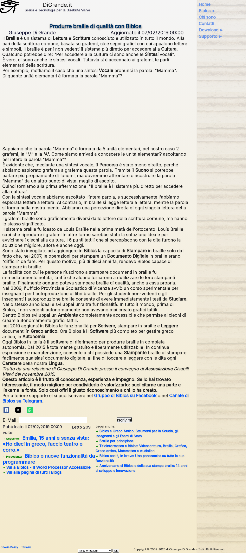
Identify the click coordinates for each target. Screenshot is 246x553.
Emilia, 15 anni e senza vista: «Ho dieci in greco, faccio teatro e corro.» (46, 444)
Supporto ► (211, 36)
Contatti (206, 23)
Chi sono (207, 17)
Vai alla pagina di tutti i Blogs (32, 472)
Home (205, 4)
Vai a (47, 467)
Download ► (211, 29)
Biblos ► (207, 10)
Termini (26, 547)
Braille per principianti (114, 441)
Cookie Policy (9, 547)
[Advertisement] (95, 112)
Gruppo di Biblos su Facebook (125, 395)
